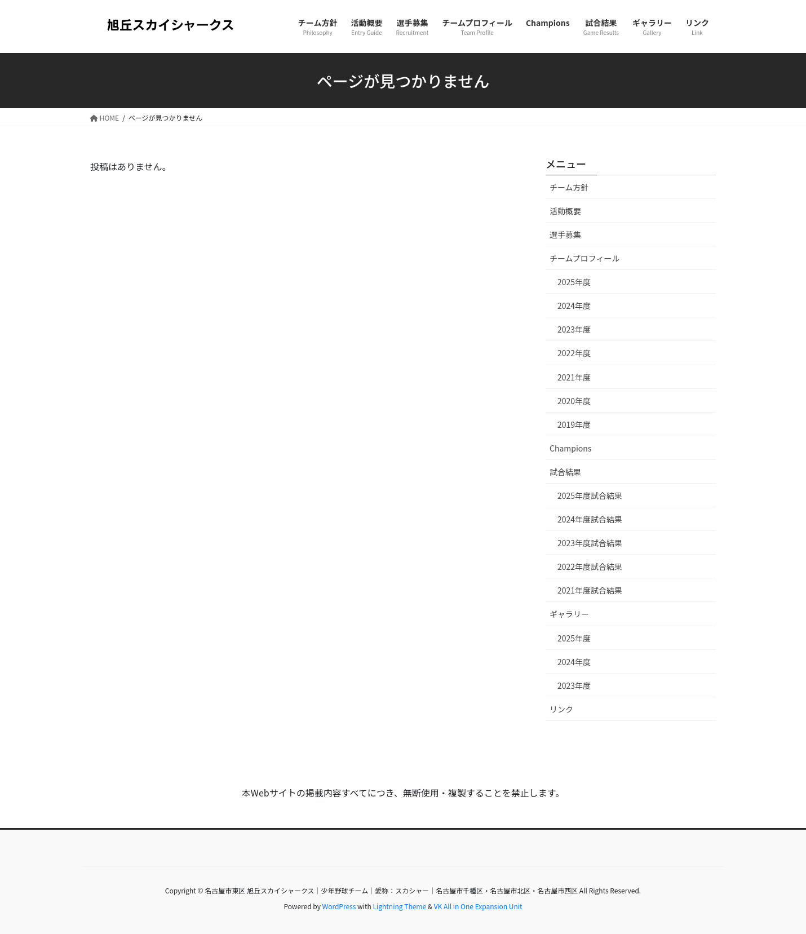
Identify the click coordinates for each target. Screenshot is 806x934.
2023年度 (574, 329)
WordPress (339, 906)
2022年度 (574, 352)
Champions (570, 448)
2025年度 (574, 281)
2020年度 (574, 400)
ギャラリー (569, 613)
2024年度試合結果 (589, 519)
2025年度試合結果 (589, 495)
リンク (561, 709)
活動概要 (565, 210)
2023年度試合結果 (589, 542)
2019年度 (574, 424)
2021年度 (574, 377)
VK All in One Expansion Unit (478, 906)
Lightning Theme (399, 906)
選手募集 (565, 234)
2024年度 (574, 305)
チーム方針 (569, 187)
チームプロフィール (584, 258)
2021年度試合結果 (589, 590)
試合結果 (565, 471)
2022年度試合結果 (589, 566)
